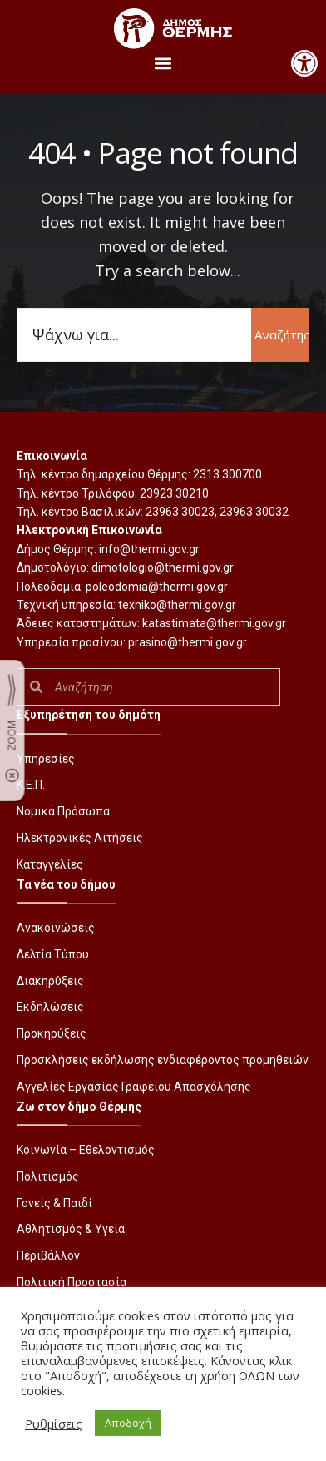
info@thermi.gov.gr (149, 549)
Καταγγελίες (50, 864)
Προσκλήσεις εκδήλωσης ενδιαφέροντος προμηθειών (163, 1060)
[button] (304, 63)
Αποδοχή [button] (128, 1422)
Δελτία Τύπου (53, 954)
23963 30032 (254, 511)
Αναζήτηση (281, 334)
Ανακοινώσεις (56, 927)
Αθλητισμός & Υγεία (71, 1229)
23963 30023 (180, 511)
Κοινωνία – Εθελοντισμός (86, 1149)
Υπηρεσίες (46, 758)
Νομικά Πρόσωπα (63, 811)
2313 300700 (227, 474)
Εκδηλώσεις (50, 1006)
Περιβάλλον (48, 1255)
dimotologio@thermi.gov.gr (162, 567)
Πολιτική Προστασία (71, 1282)
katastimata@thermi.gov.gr (214, 623)
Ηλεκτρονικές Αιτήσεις (80, 837)
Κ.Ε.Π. (31, 784)
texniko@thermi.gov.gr (177, 605)
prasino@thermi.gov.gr (187, 642)
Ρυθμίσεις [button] (53, 1423)
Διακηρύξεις (50, 981)
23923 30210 (174, 493)
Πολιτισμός (48, 1176)
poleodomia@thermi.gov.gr (157, 586)
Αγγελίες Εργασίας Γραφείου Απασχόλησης (134, 1086)
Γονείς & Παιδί (54, 1203)
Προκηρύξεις (51, 1033)
